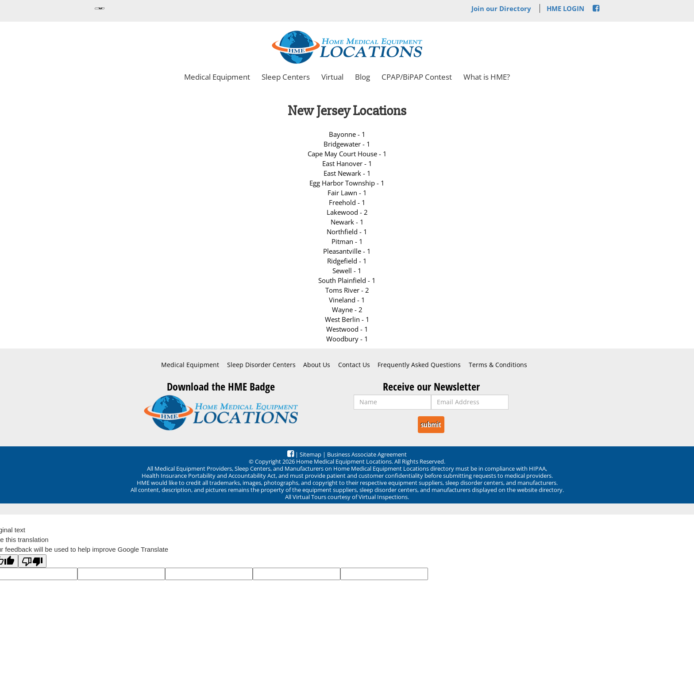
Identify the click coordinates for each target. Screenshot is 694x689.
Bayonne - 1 (347, 134)
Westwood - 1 (347, 329)
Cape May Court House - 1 (347, 153)
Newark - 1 (347, 221)
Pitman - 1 (347, 241)
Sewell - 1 (347, 270)
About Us (316, 365)
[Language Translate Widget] (99, 8)
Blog (362, 77)
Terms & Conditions (498, 365)
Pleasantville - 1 (347, 251)
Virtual (332, 77)
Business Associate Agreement (367, 454)
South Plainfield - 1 (347, 280)
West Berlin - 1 (347, 319)
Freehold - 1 (347, 202)
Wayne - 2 (347, 309)
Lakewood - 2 (347, 212)
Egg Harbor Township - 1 (347, 182)
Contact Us (354, 365)
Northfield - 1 (347, 231)
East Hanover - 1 (347, 163)
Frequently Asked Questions (419, 365)
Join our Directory (501, 8)
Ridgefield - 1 (347, 260)
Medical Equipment (217, 77)
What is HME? (486, 77)
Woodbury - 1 (347, 338)
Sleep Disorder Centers (261, 365)
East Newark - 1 (347, 173)
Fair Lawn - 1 (347, 192)
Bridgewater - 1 (347, 143)
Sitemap (310, 454)
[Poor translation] (32, 561)
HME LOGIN (565, 8)
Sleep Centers (286, 77)
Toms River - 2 (347, 290)
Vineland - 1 (347, 299)
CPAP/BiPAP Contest (417, 77)
